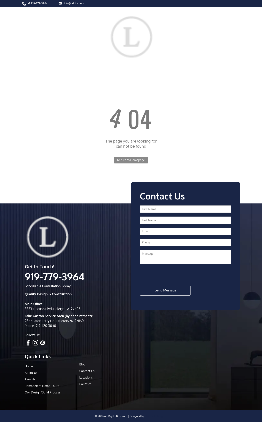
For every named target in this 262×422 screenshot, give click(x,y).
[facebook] (28, 343)
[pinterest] (42, 343)
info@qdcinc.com (74, 3)
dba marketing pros (156, 416)
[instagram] (35, 343)
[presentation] (167, 275)
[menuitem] (34, 64)
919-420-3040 (45, 326)
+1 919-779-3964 (38, 3)
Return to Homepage (131, 160)
